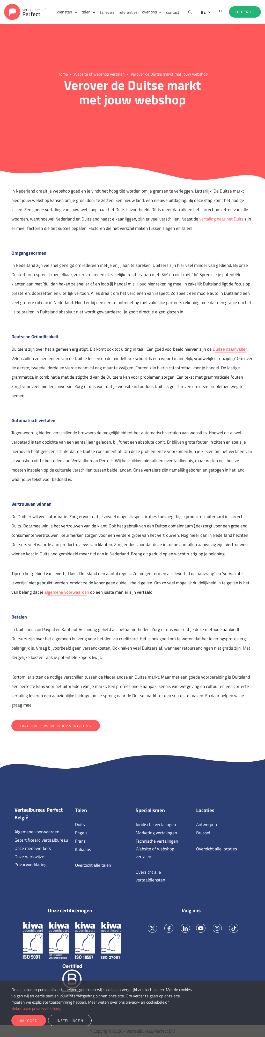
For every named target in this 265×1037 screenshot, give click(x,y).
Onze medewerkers (32, 848)
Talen (81, 810)
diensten (64, 12)
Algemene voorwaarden (36, 831)
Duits (80, 824)
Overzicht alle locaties (216, 848)
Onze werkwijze (29, 856)
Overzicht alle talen (93, 865)
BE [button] (203, 12)
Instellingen (70, 1020)
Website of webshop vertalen (155, 852)
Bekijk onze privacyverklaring (36, 1008)
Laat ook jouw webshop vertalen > (55, 726)
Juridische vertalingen (156, 824)
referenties (128, 12)
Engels (81, 832)
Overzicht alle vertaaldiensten (150, 876)
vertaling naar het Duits (221, 219)
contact (172, 12)
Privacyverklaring (30, 864)
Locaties (205, 810)
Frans (80, 841)
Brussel (203, 832)
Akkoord (29, 1020)
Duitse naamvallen (230, 349)
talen (86, 12)
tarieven (107, 12)
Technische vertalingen (157, 841)
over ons (149, 12)
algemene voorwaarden (67, 592)
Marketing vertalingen (156, 832)
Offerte (244, 12)
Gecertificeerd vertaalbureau (41, 840)
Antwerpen (206, 824)
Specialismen (150, 810)
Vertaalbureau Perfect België (38, 813)
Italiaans (83, 849)
